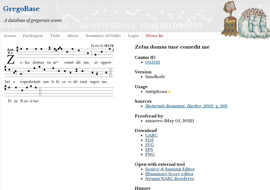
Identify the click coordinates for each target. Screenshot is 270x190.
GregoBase (21, 9)
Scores (10, 36)
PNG (150, 154)
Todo (55, 36)
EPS (149, 149)
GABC (151, 135)
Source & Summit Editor (170, 169)
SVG (149, 144)
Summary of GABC (103, 36)
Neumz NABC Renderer (169, 178)
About (73, 36)
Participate (33, 36)
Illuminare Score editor (169, 174)
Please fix (154, 36)
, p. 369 (186, 106)
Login (133, 36)
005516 (152, 62)
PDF (149, 140)
